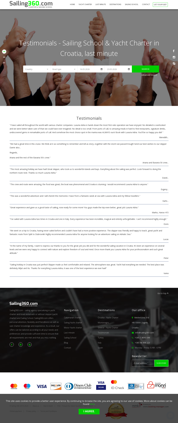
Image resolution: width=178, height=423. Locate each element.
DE (4, 63)
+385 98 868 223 (142, 342)
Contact (146, 4)
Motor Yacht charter (73, 327)
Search (145, 69)
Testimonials (103, 332)
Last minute (100, 4)
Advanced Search (149, 75)
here (92, 404)
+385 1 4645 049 (142, 337)
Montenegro (103, 322)
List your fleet (160, 4)
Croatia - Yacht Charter (108, 317)
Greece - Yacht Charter (108, 327)
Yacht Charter (85, 4)
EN (4, 52)
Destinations (116, 4)
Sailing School (132, 4)
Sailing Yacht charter (73, 322)
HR (4, 57)
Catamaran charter (72, 317)
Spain (100, 347)
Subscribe (161, 363)
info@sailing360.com (144, 332)
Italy (99, 342)
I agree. (89, 411)
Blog (66, 342)
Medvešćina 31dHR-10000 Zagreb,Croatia (140, 322)
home (72, 4)
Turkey (101, 337)
